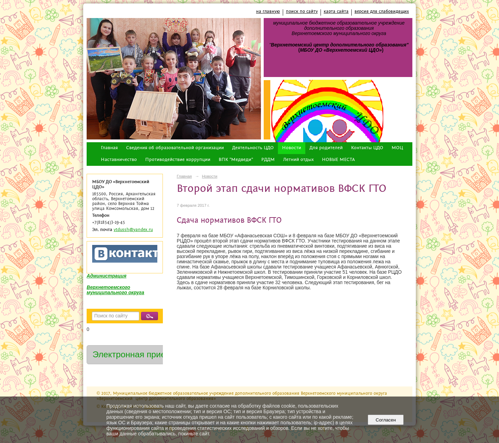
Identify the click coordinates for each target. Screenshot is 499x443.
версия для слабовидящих (381, 11)
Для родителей (326, 148)
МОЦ (397, 148)
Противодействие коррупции (177, 159)
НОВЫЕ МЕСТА (338, 159)
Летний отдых (298, 159)
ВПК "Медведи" (236, 159)
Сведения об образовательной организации (175, 148)
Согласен (386, 420)
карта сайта (336, 11)
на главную (268, 11)
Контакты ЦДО (367, 148)
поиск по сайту (302, 11)
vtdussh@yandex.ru (133, 230)
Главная (109, 148)
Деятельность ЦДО (253, 148)
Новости (291, 148)
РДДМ (268, 159)
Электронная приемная (139, 354)
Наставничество (119, 159)
